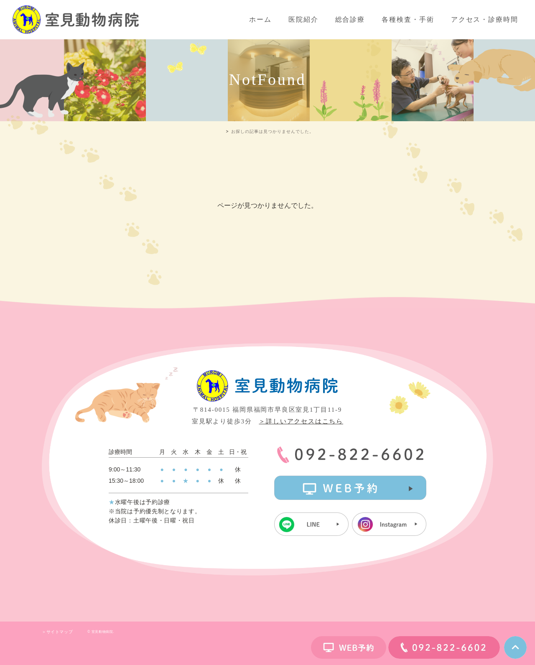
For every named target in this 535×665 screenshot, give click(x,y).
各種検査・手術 (408, 19)
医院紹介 (303, 19)
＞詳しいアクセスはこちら (301, 421)
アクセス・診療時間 (484, 19)
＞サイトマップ (57, 631)
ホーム (260, 19)
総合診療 (350, 19)
